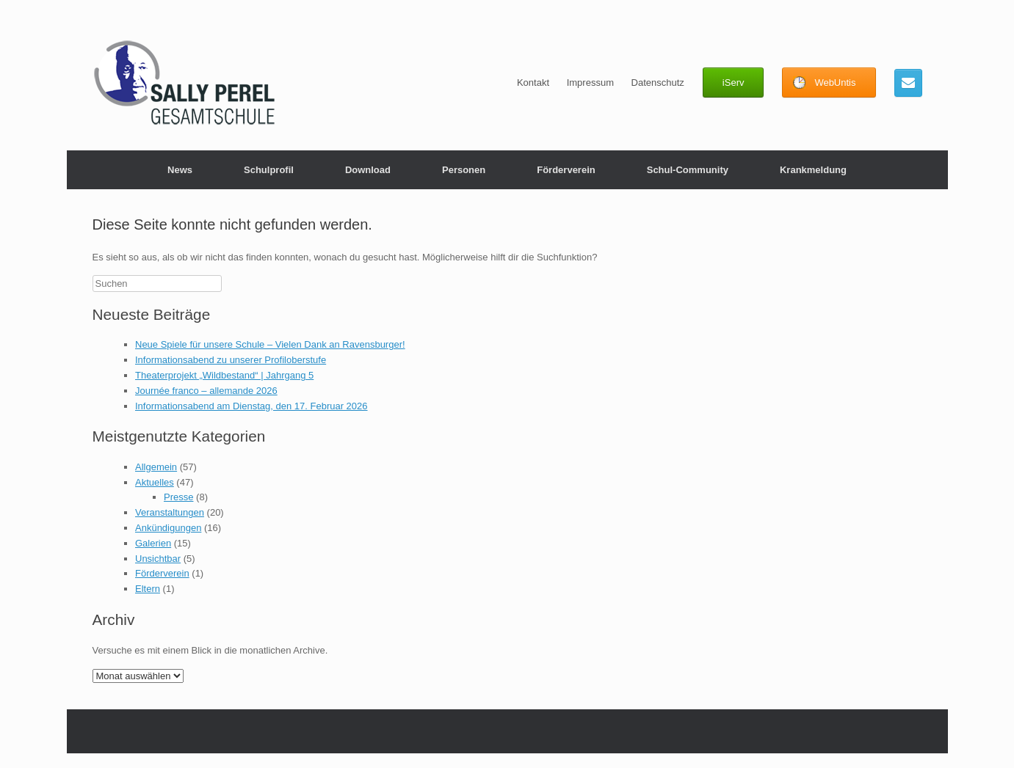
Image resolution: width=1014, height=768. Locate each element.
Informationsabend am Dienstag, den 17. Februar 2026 (251, 406)
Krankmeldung (813, 169)
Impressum (590, 82)
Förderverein (566, 169)
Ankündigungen (168, 527)
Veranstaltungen (169, 512)
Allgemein (156, 466)
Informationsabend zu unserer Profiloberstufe (230, 359)
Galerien (153, 543)
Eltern (147, 588)
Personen (463, 169)
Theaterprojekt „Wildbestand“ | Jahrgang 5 (224, 375)
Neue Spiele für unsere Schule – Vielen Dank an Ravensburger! (270, 344)
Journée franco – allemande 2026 (206, 390)
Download (368, 169)
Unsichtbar (158, 558)
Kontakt (533, 82)
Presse (178, 496)
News (179, 169)
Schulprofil (269, 169)
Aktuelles (154, 482)
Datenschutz (657, 82)
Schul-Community (687, 169)
